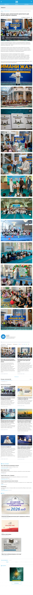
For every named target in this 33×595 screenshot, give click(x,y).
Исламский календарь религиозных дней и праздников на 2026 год (16, 516)
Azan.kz (7, 335)
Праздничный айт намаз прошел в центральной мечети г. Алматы (8, 421)
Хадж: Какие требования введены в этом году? (11, 554)
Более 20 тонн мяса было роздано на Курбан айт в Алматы (8, 398)
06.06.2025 (19, 405)
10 (13, 418)
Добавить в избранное (25, 17)
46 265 (6, 535)
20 (13, 356)
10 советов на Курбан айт (6, 446)
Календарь (26, 4)
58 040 (6, 555)
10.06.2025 (2, 17)
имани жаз (20, 342)
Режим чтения (31, 17)
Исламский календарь (5, 515)
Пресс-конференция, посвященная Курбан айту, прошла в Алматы (25, 447)
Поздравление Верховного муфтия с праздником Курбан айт (25, 398)
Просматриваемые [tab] (4, 560)
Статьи (2, 493)
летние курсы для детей (26, 342)
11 (30, 356)
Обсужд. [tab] (10, 560)
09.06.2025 (2, 406)
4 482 (5, 17)
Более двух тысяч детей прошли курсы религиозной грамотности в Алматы (8, 360)
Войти (31, 379)
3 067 (22, 405)
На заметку (3, 565)
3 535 (5, 406)
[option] (16, 574)
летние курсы (5, 342)
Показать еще (16, 376)
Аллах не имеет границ (6, 534)
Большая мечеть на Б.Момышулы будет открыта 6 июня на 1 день (24, 421)
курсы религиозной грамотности (12, 342)
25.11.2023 (3, 555)
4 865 (5, 429)
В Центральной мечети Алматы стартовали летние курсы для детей (24, 360)
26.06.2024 (3, 535)
